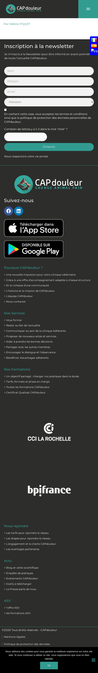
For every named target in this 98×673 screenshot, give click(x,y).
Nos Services (14, 313)
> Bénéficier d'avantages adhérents (26, 357)
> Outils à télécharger (18, 584)
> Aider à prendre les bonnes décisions (28, 341)
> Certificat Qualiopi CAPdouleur (25, 392)
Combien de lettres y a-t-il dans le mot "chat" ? (36, 129)
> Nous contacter (15, 301)
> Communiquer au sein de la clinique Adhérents (35, 330)
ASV (7, 601)
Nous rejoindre (16, 526)
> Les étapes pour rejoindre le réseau (27, 538)
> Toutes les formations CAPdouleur (27, 387)
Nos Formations (17, 369)
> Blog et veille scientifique (21, 567)
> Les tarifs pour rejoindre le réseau (26, 533)
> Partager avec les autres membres (27, 347)
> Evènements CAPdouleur (21, 578)
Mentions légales (14, 636)
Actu (8, 561)
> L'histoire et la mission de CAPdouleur (29, 290)
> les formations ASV (17, 613)
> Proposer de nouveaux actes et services (30, 336)
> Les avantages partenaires (21, 549)
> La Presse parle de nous (20, 589)
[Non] (93, 660)
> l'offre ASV (11, 607)
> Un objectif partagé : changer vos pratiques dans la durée (41, 376)
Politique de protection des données (27, 644)
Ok (49, 665)
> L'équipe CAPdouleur (18, 296)
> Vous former (13, 320)
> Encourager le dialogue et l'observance (30, 352)
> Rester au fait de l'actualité (22, 325)
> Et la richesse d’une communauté (26, 285)
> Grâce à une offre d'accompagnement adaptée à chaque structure (47, 280)
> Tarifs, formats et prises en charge (27, 381)
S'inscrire (49, 146)
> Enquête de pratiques (18, 573)
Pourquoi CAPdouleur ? (23, 268)
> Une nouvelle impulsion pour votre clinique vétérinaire (40, 274)
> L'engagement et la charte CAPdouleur (30, 543)
